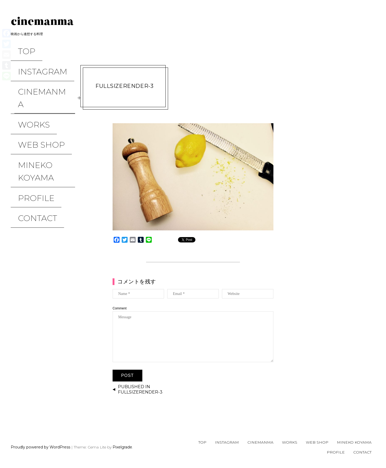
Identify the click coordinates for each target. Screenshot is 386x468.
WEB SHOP (34, 93)
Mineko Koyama (29, 109)
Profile (29, 125)
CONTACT (30, 136)
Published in (140, 389)
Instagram (35, 58)
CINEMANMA (37, 70)
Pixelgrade (122, 447)
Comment (120, 308)
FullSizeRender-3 (124, 86)
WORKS (27, 81)
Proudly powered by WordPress (40, 447)
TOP (19, 47)
